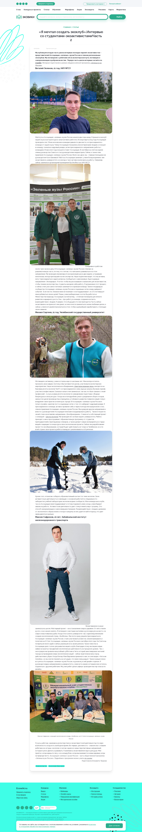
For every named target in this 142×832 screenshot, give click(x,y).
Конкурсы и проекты (32, 10)
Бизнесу (117, 797)
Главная (67, 27)
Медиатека (121, 10)
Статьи (46, 10)
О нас (18, 10)
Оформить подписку (45, 4)
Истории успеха (97, 797)
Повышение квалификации (70, 797)
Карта (111, 10)
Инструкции (95, 791)
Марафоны (69, 10)
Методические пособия (69, 799)
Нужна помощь (96, 794)
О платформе (21, 795)
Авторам (117, 794)
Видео (43, 791)
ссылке (38, 63)
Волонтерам (118, 799)
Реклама (102, 10)
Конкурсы (44, 788)
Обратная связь (22, 798)
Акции (79, 10)
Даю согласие (114, 826)
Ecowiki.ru (21, 788)
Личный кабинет (115, 4)
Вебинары (64, 791)
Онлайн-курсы (66, 794)
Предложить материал (95, 4)
